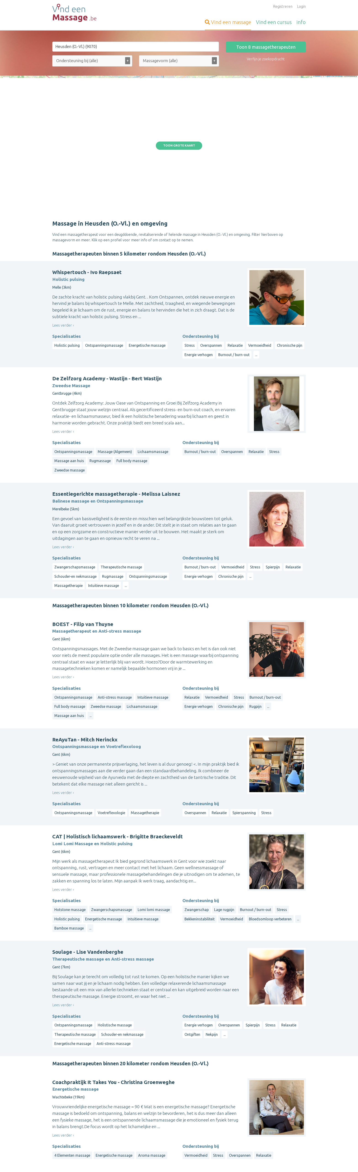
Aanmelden (148, 1106)
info (301, 22)
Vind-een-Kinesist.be (69, 1106)
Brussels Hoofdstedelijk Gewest (266, 1126)
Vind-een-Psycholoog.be (72, 1122)
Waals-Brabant (261, 1131)
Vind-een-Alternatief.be (71, 1133)
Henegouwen (236, 1131)
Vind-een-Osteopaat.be (71, 1111)
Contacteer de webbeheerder (163, 1150)
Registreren (282, 6)
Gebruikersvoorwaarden (230, 1162)
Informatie (147, 1117)
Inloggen (146, 1111)
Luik (278, 1131)
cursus (274, 22)
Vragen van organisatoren (160, 1133)
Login (301, 6)
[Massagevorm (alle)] (162, 61)
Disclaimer (202, 1162)
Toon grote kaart (179, 93)
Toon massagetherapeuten (265, 47)
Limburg (273, 1121)
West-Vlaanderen (264, 1115)
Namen (289, 1131)
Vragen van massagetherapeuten (166, 1128)
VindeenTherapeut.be (70, 1117)
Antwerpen (255, 1121)
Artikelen (146, 1139)
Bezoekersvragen (153, 1122)
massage (228, 22)
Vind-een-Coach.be (67, 1128)
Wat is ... (146, 1144)
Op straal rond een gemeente (250, 1106)
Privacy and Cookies (178, 1162)
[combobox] (92, 61)
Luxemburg (235, 1137)
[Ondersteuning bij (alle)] (82, 61)
